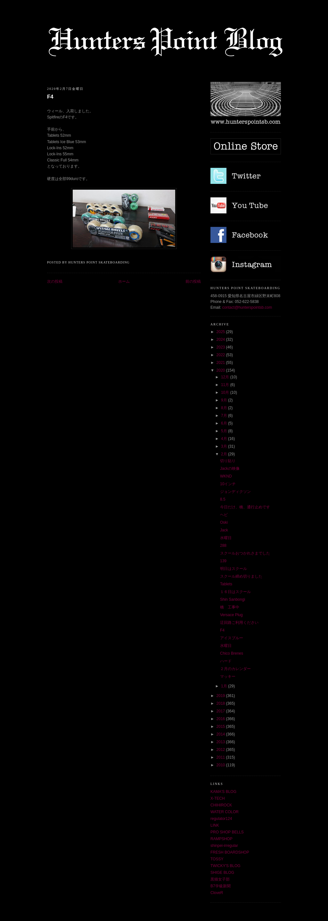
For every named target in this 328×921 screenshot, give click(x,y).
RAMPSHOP (221, 839)
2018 (221, 703)
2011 (221, 757)
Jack (224, 530)
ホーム (124, 281)
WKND (226, 476)
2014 (221, 734)
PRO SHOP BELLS (227, 832)
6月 (224, 423)
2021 (221, 362)
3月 (224, 446)
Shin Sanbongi (232, 599)
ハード (226, 661)
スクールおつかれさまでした (245, 553)
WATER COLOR (224, 812)
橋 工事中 (229, 607)
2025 (221, 332)
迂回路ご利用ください (239, 622)
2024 (221, 339)
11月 (225, 385)
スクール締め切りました (241, 576)
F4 (50, 97)
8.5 (223, 499)
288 (223, 545)
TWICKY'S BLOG (225, 866)
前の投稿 (193, 281)
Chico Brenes (231, 653)
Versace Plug (231, 615)
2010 (221, 765)
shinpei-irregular (224, 845)
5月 (224, 431)
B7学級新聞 (220, 886)
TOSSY (216, 859)
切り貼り (227, 461)
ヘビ (224, 514)
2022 (221, 355)
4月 (224, 438)
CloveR (216, 893)
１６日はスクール (235, 592)
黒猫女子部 (220, 879)
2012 (221, 749)
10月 (225, 392)
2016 (221, 719)
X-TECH (217, 798)
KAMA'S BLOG (223, 791)
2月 (224, 454)
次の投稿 (54, 281)
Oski (224, 522)
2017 (221, 711)
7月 (224, 415)
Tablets (226, 584)
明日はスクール (233, 568)
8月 (224, 408)
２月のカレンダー (235, 669)
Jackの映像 (230, 468)
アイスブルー (231, 638)
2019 (221, 695)
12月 (225, 377)
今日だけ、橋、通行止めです (245, 507)
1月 (224, 686)
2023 (221, 347)
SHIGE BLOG (222, 872)
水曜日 (226, 538)
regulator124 (221, 818)
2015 (221, 726)
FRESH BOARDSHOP (229, 852)
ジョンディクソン (235, 491)
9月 (224, 400)
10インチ (228, 484)
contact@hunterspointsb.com (247, 307)
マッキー (227, 676)
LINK (214, 825)
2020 (221, 370)
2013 (221, 742)
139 (223, 561)
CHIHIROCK (221, 805)
